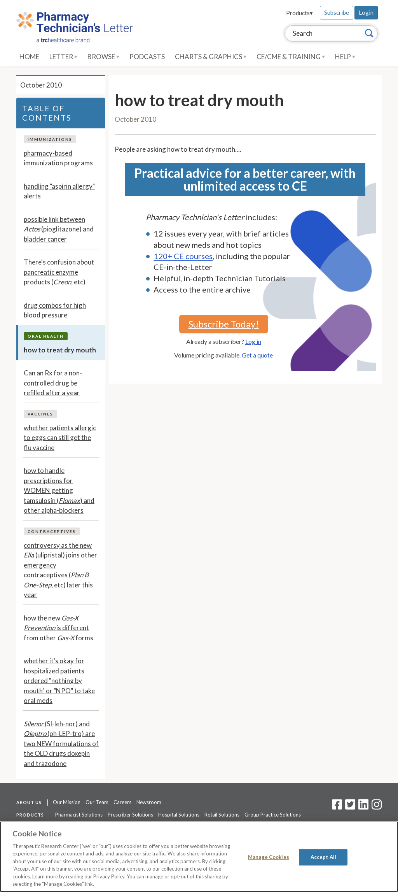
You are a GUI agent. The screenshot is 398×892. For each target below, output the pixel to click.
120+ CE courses (183, 256)
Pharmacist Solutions (79, 814)
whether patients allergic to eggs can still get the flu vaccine (60, 438)
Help (345, 57)
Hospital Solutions (178, 814)
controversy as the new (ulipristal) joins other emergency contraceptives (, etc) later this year (60, 570)
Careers (122, 802)
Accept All (323, 857)
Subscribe (336, 12)
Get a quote (257, 355)
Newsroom (148, 802)
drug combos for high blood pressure (55, 310)
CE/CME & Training (291, 57)
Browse (103, 57)
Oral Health (46, 336)
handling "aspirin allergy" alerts (59, 191)
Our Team (97, 802)
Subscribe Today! (224, 323)
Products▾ (299, 12)
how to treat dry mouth (60, 350)
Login (366, 12)
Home (29, 57)
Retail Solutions (221, 814)
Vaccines (40, 414)
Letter (63, 57)
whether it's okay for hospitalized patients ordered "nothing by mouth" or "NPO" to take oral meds (59, 680)
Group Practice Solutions (272, 814)
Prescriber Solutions (130, 814)
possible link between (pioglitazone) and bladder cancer (59, 229)
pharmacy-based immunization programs (58, 158)
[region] (199, 856)
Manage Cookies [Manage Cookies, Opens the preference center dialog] (268, 857)
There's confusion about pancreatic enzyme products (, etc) (59, 272)
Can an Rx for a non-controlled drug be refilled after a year (53, 383)
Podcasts (147, 57)
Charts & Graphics (210, 57)
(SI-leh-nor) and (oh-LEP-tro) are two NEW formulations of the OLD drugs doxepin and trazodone (61, 744)
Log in (253, 341)
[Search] (369, 33)
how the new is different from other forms (58, 628)
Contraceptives (52, 531)
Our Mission (66, 802)
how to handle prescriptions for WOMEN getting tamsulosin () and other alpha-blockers (59, 490)
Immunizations (50, 139)
